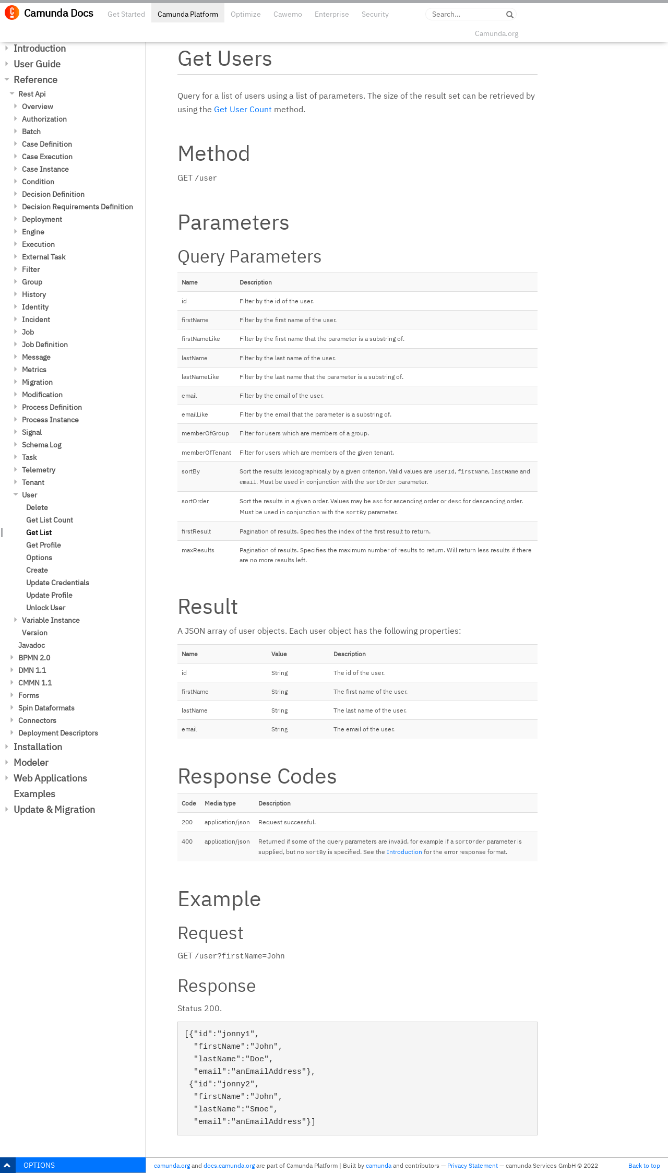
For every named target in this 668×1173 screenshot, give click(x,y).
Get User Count (243, 109)
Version (34, 632)
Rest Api (32, 94)
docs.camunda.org (229, 1165)
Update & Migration (54, 809)
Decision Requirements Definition (77, 206)
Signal (32, 432)
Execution (38, 244)
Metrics (34, 369)
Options (39, 557)
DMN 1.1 (32, 670)
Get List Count (49, 520)
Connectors (37, 720)
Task (29, 457)
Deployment (42, 219)
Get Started (126, 14)
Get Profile (43, 545)
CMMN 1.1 (35, 683)
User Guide (37, 64)
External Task (43, 257)
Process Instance (50, 419)
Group (32, 282)
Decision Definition (53, 194)
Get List (39, 532)
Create (37, 570)
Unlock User (45, 607)
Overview (37, 106)
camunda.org (172, 1165)
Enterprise (332, 14)
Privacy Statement (472, 1165)
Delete (37, 507)
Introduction (40, 48)
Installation (38, 747)
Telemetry (38, 470)
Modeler (31, 762)
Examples (34, 794)
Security (375, 14)
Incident (36, 319)
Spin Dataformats (46, 708)
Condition (38, 181)
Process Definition (52, 407)
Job (28, 332)
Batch (31, 131)
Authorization (44, 119)
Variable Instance (51, 620)
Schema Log (41, 444)
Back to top (644, 1165)
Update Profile (49, 595)
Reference (35, 80)
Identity (35, 307)
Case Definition (47, 144)
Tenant (33, 482)
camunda (378, 1165)
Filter (31, 269)
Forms (28, 695)
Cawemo (287, 14)
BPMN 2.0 (34, 657)
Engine (33, 231)
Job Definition (45, 344)
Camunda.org (496, 33)
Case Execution (47, 156)
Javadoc (31, 645)
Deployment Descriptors (58, 733)
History (34, 294)
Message (36, 357)
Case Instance (45, 169)
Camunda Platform (188, 14)
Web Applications (50, 778)
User (29, 495)
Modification (42, 394)
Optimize (246, 14)
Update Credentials (57, 582)
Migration (37, 382)
